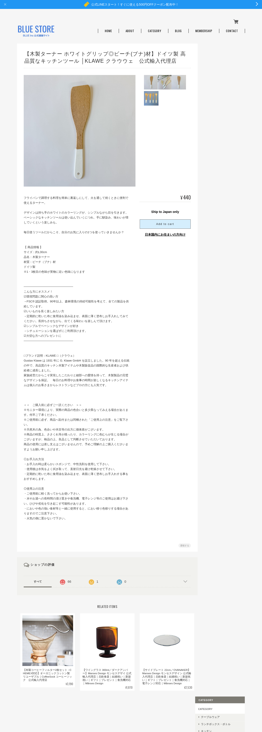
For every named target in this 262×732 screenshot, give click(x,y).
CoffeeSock (214, 170)
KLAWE (211, 219)
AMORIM (212, 226)
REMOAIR (213, 156)
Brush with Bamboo (218, 233)
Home (108, 29)
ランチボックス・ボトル (222, 69)
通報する (182, 544)
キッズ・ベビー (216, 104)
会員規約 (240, 709)
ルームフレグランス (219, 90)
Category (154, 29)
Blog (178, 29)
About (130, 29)
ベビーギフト (215, 118)
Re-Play (212, 163)
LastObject (213, 177)
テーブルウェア (216, 62)
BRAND (208, 134)
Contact (232, 29)
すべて (38, 580)
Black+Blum (214, 149)
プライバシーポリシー (178, 709)
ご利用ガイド (212, 288)
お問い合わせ (212, 309)
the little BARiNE (216, 205)
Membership (203, 29)
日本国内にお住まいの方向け (163, 233)
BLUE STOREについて (146, 709)
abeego (211, 184)
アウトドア (214, 83)
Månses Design (216, 142)
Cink (209, 198)
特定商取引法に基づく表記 (220, 299)
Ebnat (210, 191)
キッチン (212, 76)
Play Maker (213, 212)
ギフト (211, 111)
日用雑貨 (212, 97)
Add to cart (163, 222)
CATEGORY (211, 54)
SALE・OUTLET (217, 125)
